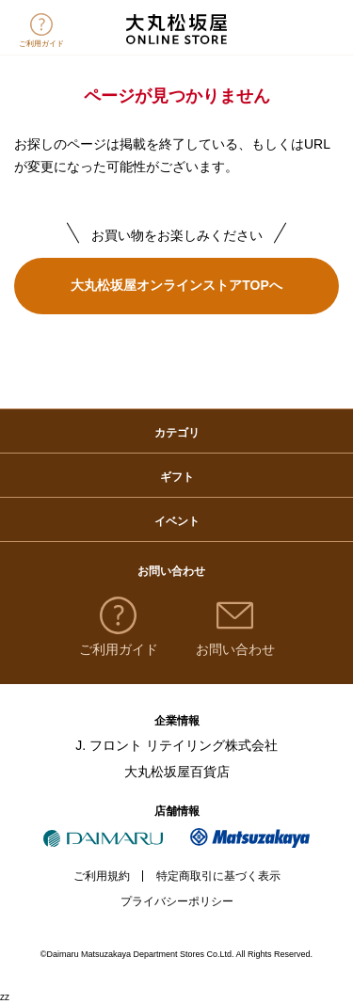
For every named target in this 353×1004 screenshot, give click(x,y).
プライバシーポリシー (176, 901)
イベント (177, 521)
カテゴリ (177, 432)
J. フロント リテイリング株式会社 (176, 745)
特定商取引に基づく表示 (218, 876)
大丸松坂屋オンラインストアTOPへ (176, 285)
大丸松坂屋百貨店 (177, 771)
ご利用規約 (101, 876)
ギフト (177, 477)
